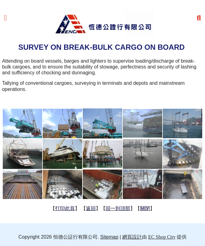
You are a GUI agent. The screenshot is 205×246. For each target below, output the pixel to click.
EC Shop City (161, 237)
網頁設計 (132, 237)
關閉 (145, 208)
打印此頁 (65, 208)
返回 (91, 208)
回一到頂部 (118, 208)
